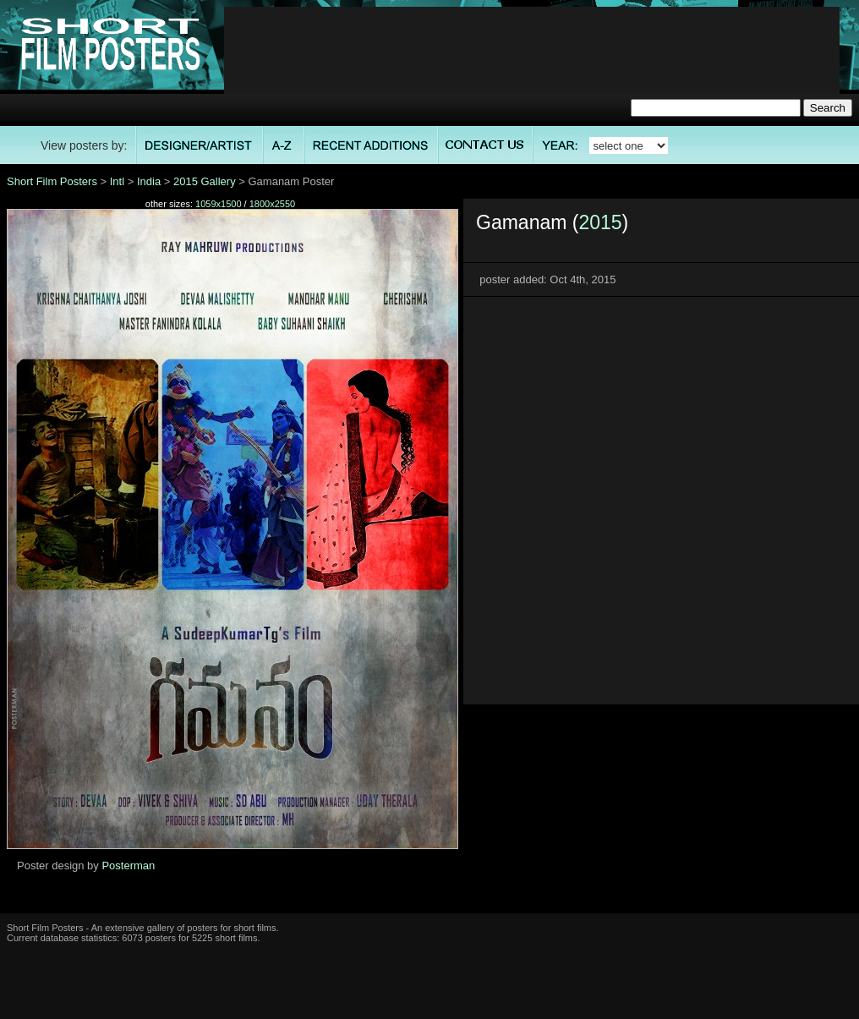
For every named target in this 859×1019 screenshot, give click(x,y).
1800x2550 (272, 204)
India (149, 181)
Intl (117, 181)
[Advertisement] (532, 59)
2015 (599, 222)
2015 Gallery (204, 181)
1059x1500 (218, 204)
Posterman (128, 865)
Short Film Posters (52, 181)
